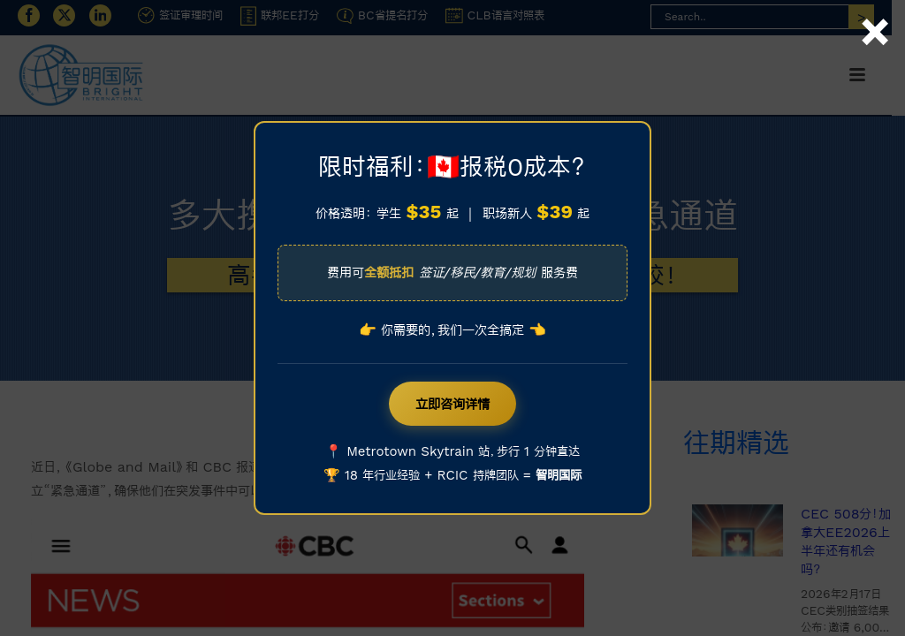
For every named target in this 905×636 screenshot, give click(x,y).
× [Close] (875, 11)
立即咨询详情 (452, 404)
